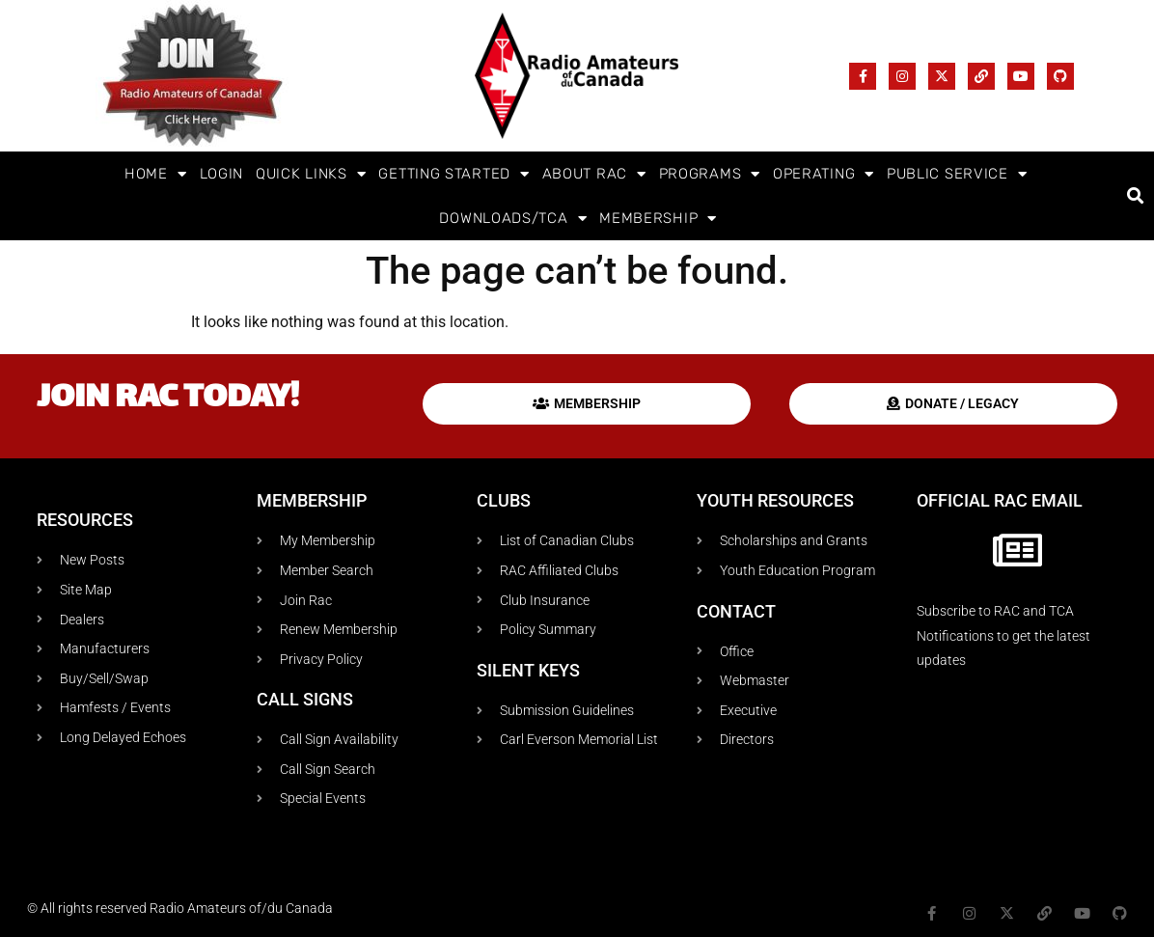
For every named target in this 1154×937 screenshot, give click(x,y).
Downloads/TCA (513, 218)
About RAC (594, 174)
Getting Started (453, 174)
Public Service (957, 174)
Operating (823, 174)
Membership (658, 218)
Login (222, 173)
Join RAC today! (168, 399)
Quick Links (311, 174)
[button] (1136, 196)
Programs (709, 174)
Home (155, 174)
